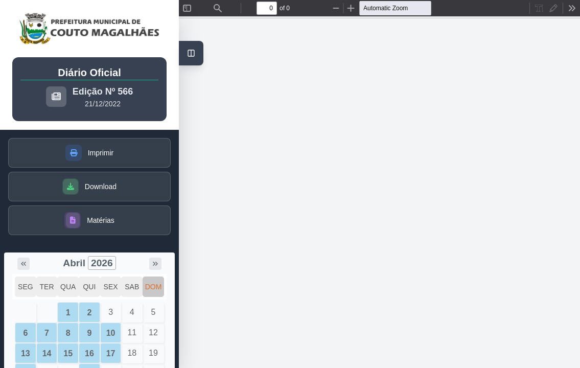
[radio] (539, 8)
